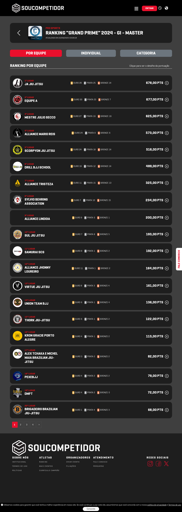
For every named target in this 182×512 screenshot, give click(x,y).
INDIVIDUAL (91, 53)
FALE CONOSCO (100, 462)
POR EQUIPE (36, 53)
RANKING (43, 462)
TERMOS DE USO (19, 466)
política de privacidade (157, 505)
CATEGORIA (146, 53)
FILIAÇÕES (71, 466)
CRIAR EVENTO (73, 462)
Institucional (19, 462)
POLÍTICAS (17, 470)
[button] (160, 8)
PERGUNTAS (98, 466)
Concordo (91, 509)
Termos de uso (174, 505)
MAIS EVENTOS (46, 466)
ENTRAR (149, 8)
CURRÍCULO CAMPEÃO (49, 470)
